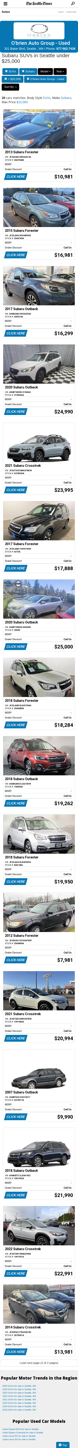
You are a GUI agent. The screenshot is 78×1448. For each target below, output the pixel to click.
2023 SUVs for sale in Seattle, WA (19, 1392)
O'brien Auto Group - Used (45, 79)
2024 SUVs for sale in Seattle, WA (19, 1389)
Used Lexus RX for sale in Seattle (19, 1436)
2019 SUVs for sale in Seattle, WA (19, 1406)
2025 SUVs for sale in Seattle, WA (19, 1386)
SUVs (10, 71)
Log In (61, 12)
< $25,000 (12, 79)
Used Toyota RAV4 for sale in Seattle (21, 1429)
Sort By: (10, 87)
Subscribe (71, 12)
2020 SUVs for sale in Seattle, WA (19, 1403)
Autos (6, 11)
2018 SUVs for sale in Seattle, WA (19, 1409)
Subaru (28, 71)
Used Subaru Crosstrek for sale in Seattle (23, 1432)
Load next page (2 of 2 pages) (39, 1363)
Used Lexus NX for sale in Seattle (19, 1439)
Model (45, 71)
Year (60, 71)
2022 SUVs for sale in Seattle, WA (19, 1396)
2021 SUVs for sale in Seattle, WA (19, 1399)
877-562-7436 (65, 48)
